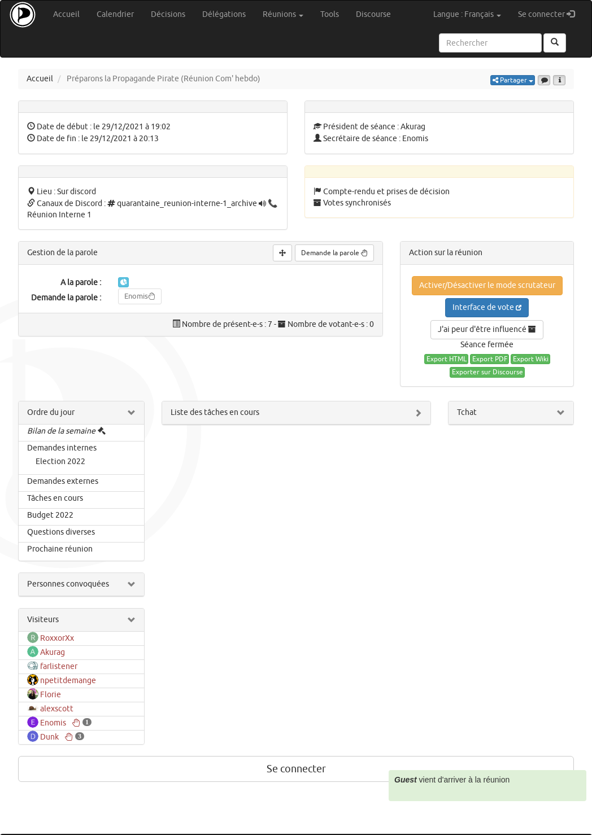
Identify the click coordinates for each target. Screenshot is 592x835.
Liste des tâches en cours (215, 412)
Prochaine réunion (60, 549)
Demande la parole (334, 252)
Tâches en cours (55, 498)
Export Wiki (531, 359)
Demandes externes (62, 481)
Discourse (373, 14)
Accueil (66, 14)
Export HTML (446, 359)
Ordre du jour (51, 412)
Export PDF (489, 359)
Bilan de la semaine (61, 431)
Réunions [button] (283, 14)
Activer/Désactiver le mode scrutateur (487, 285)
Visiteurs (43, 619)
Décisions (168, 14)
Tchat (467, 412)
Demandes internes (62, 448)
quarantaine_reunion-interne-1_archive (187, 203)
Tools (329, 14)
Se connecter (550, 13)
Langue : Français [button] (467, 14)
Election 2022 (60, 461)
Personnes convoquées (68, 584)
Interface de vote (486, 307)
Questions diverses (61, 532)
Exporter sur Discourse (487, 372)
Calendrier (115, 14)
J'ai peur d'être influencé (487, 329)
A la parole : (80, 282)
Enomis (139, 296)
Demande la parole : (66, 298)
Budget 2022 (50, 515)
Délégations (224, 14)
